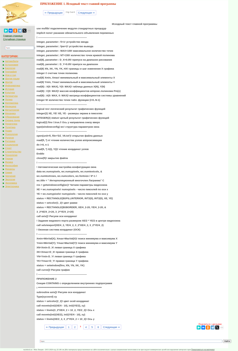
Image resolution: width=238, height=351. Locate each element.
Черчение (10, 176)
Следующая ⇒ (86, 12)
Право (8, 130)
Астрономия (11, 64)
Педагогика (11, 124)
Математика (11, 103)
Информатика (12, 85)
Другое (8, 82)
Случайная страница (14, 39)
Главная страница (13, 35)
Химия (8, 172)
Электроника (12, 186)
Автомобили (11, 61)
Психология (11, 134)
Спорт (8, 148)
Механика (10, 113)
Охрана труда (12, 120)
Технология (11, 155)
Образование (12, 117)
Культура (10, 92)
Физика (9, 162)
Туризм (9, 158)
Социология (11, 144)
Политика (10, 127)
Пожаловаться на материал (203, 350)
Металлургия (12, 110)
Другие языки (12, 78)
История (9, 89)
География (11, 71)
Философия (11, 165)
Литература (11, 96)
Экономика (11, 183)
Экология (10, 179)
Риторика (10, 141)
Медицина (10, 106)
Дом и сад (10, 75)
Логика (8, 99)
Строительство (13, 151)
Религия (9, 137)
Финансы (10, 169)
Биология (10, 68)
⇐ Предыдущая (54, 12)
